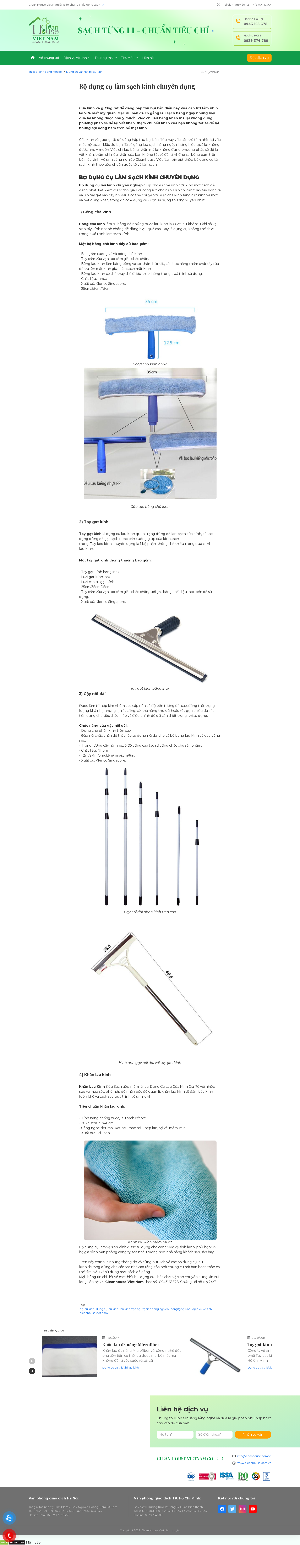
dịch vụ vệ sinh (202, 1309)
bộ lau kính (87, 1309)
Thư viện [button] (129, 58)
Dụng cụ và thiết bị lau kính (84, 71)
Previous (32, 1361)
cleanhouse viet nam (94, 1312)
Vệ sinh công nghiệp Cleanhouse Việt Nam (136, 160)
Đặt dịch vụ (259, 58)
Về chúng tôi (49, 58)
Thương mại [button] (106, 58)
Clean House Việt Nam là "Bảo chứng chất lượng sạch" (66, 4)
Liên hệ (148, 58)
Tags (82, 1304)
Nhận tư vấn (253, 1434)
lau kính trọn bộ (130, 1309)
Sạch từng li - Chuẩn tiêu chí (145, 30)
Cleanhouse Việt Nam (124, 1282)
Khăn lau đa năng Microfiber (130, 1344)
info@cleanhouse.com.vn (254, 1456)
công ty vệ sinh (180, 1309)
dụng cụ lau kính (107, 1309)
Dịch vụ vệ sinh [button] (76, 58)
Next (32, 1371)
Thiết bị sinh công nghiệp (45, 71)
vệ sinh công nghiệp (155, 1309)
